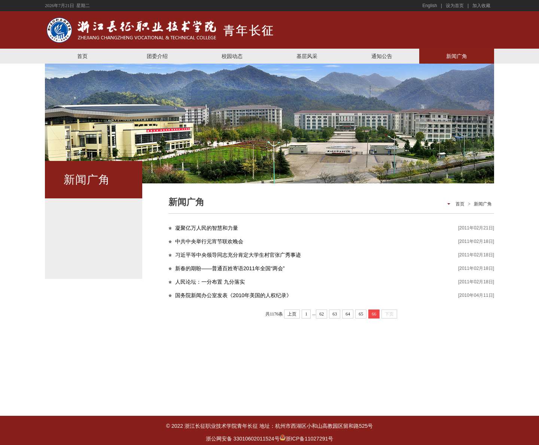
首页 (82, 56)
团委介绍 (157, 56)
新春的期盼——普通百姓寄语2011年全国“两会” (229, 268)
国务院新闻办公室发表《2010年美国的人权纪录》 (233, 295)
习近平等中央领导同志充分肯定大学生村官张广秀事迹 (238, 255)
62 (321, 314)
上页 (291, 314)
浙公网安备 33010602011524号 (246, 439)
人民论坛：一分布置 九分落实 (210, 282)
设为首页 (455, 5)
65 (361, 314)
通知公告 (381, 56)
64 (347, 314)
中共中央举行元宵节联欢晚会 (209, 241)
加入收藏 (481, 5)
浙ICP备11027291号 (310, 439)
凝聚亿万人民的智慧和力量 (206, 228)
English (429, 5)
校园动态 (232, 56)
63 (334, 314)
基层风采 (306, 56)
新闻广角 (456, 56)
